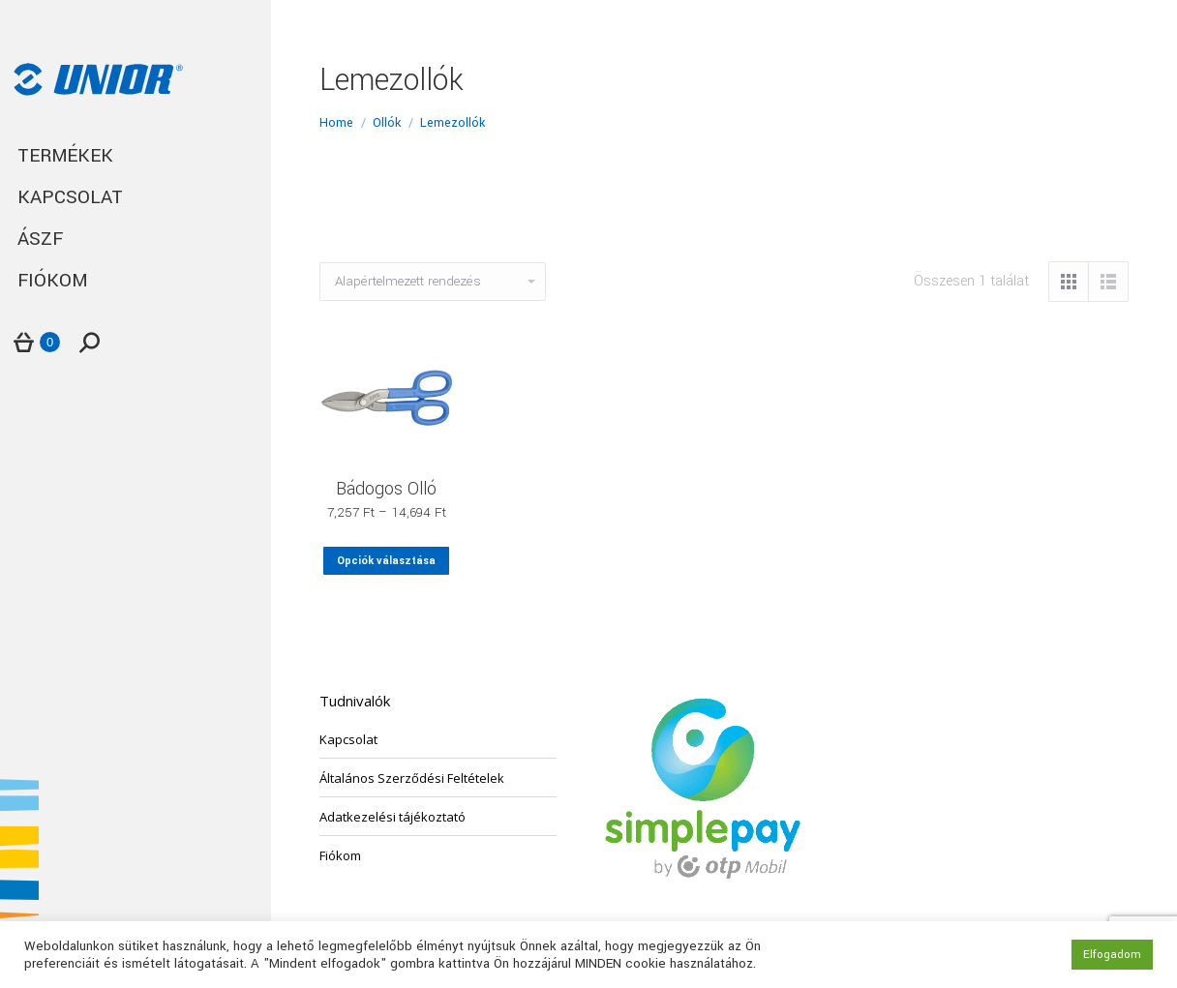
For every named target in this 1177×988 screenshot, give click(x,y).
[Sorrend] (432, 281)
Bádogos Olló (386, 488)
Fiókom (340, 855)
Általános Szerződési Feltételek (411, 778)
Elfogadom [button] (1112, 954)
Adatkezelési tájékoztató (392, 816)
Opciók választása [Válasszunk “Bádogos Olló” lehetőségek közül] (386, 561)
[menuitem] (135, 156)
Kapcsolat (348, 739)
